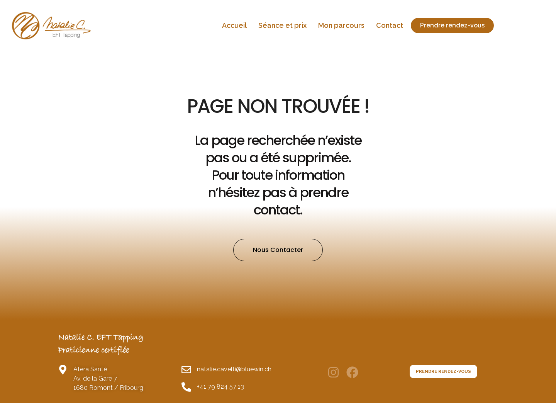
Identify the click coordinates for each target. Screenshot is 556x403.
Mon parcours (341, 25)
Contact (389, 25)
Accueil (234, 25)
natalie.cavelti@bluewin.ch (234, 382)
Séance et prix (282, 25)
